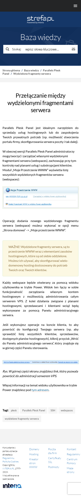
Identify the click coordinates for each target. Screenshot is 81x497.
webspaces (67, 410)
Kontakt (71, 449)
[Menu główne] (40, 6)
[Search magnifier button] (13, 49)
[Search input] (46, 49)
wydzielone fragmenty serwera (22, 418)
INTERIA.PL (8, 468)
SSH (53, 410)
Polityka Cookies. (11, 461)
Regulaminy (73, 454)
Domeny (34, 449)
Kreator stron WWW (33, 463)
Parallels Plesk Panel (33, 410)
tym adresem (40, 390)
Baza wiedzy (31, 70)
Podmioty (53, 467)
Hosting (33, 454)
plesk (14, 410)
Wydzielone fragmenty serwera (32, 73)
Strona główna (11, 70)
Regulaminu (8, 458)
